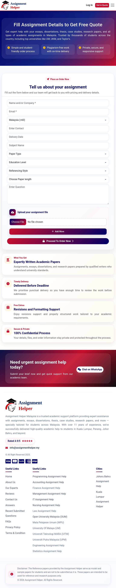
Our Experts (11, 488)
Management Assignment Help (49, 493)
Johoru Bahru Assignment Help (103, 481)
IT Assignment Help (43, 499)
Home (8, 476)
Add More (58, 231)
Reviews (9, 493)
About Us (10, 482)
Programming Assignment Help (49, 476)
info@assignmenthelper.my (24, 447)
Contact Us (11, 499)
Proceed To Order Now (58, 241)
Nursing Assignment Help (46, 505)
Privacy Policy (12, 527)
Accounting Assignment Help (48, 482)
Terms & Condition (15, 533)
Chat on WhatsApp (91, 369)
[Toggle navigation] (112, 5)
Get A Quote (102, 5)
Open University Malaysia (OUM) (50, 516)
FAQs (8, 521)
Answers (10, 505)
